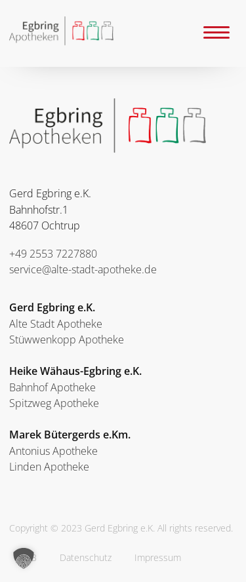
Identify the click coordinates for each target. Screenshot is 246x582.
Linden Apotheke (49, 466)
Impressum (157, 557)
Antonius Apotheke (53, 451)
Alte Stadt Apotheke (55, 324)
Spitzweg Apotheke (54, 403)
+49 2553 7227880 (53, 253)
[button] (23, 558)
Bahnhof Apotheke (52, 387)
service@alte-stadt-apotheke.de (83, 269)
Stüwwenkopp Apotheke (66, 339)
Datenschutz (86, 557)
